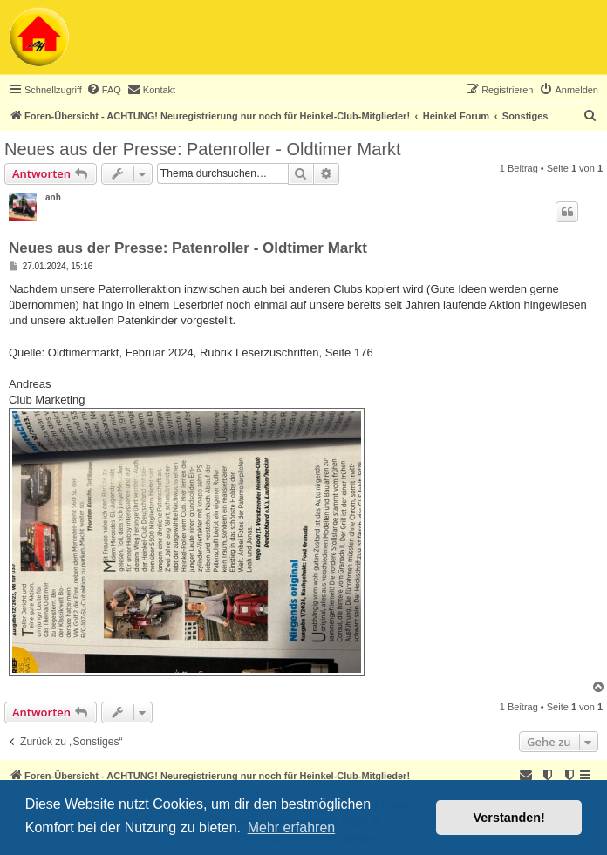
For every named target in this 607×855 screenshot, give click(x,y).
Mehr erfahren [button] (292, 827)
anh (53, 197)
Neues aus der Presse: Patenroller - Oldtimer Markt (202, 149)
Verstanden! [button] (509, 817)
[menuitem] (103, 89)
